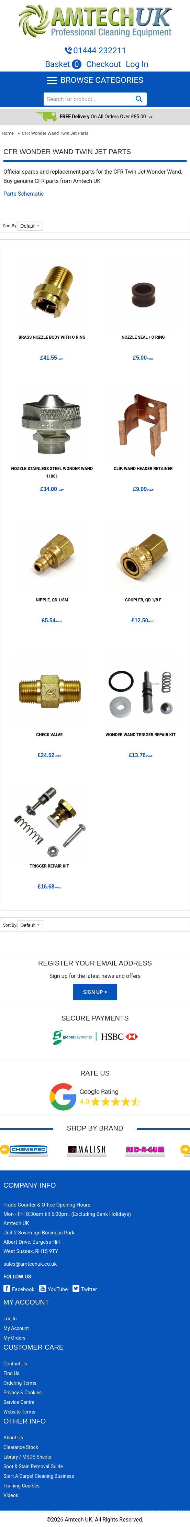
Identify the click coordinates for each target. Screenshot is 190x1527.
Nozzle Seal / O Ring (143, 337)
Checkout (103, 64)
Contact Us (15, 1363)
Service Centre (18, 1402)
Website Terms (19, 1412)
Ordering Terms (19, 1383)
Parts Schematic (23, 193)
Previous (5, 1149)
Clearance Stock (20, 1447)
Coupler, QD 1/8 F (143, 600)
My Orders (14, 1338)
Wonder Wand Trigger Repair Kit (140, 734)
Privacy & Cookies (22, 1392)
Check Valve (49, 734)
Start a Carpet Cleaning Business (38, 1476)
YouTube (52, 1289)
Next (185, 1149)
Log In (137, 64)
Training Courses (21, 1485)
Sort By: (10, 225)
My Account (16, 1328)
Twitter (83, 1289)
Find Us (11, 1373)
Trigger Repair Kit (49, 866)
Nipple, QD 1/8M (52, 600)
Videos (10, 1495)
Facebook (18, 1289)
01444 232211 (99, 50)
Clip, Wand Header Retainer (143, 468)
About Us (13, 1437)
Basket (63, 64)
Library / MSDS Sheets (27, 1457)
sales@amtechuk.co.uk (30, 1264)
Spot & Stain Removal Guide (33, 1466)
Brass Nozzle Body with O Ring (52, 337)
